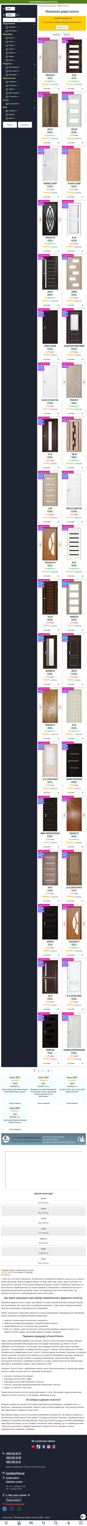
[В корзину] (58, 89)
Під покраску (14, 67)
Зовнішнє (13, 27)
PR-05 (74, 724)
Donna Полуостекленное (50, 833)
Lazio (50, 508)
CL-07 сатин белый (74, 995)
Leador (12, 49)
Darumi (13, 38)
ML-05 (74, 237)
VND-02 (50, 291)
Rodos (12, 60)
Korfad (12, 45)
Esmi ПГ (74, 670)
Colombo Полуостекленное (74, 1049)
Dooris (12, 42)
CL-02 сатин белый (50, 779)
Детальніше (47, 89)
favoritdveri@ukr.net (15, 1473)
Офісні (12, 89)
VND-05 (74, 454)
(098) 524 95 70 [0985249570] (13, 1453)
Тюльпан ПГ (50, 724)
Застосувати (25, 125)
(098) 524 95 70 (62, 27)
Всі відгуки (6, 1275)
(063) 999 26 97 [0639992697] (13, 1461)
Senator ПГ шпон (50, 183)
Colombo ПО (50, 670)
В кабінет (13, 82)
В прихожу (14, 85)
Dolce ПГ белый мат (74, 508)
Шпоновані (14, 75)
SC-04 (50, 995)
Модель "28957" (15, 1077)
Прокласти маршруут (14, 1499)
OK (19, 20)
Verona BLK (50, 1049)
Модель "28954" (43, 1077)
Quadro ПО (74, 616)
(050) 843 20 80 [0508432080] (13, 1457)
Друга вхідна (15, 93)
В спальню (14, 97)
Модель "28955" (72, 1077)
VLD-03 (50, 616)
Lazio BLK (50, 941)
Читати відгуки (15, 1103)
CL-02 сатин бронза (74, 887)
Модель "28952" (15, 1108)
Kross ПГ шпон (50, 345)
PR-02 (50, 887)
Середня (13, 111)
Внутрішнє (14, 31)
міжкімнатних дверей (74, 1279)
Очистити (10, 125)
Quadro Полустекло (74, 779)
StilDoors (13, 53)
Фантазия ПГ (74, 941)
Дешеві (12, 114)
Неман (12, 56)
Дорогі (12, 118)
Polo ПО (74, 129)
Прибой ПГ (74, 400)
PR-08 (74, 75)
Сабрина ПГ (74, 833)
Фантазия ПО (50, 562)
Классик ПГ (50, 75)
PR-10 (50, 454)
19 (48, 1070)
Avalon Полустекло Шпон (74, 345)
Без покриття (14, 71)
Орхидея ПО (50, 237)
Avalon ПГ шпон (74, 183)
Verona (74, 291)
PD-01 (74, 562)
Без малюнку (15, 104)
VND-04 (50, 129)
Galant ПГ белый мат (50, 400)
